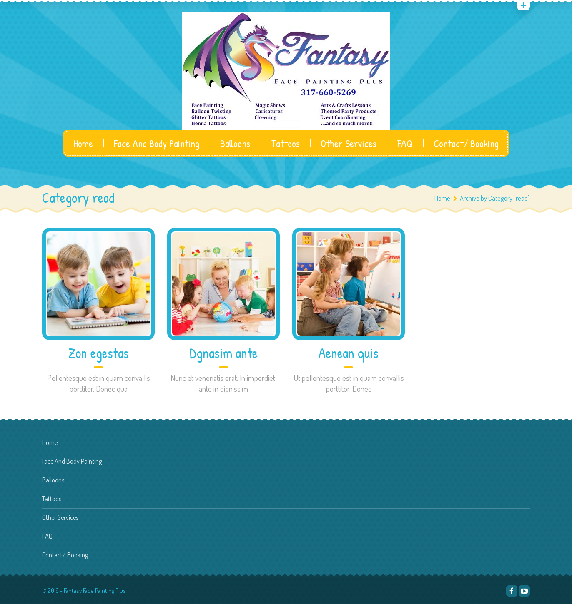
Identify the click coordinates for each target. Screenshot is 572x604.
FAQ (405, 143)
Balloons (235, 143)
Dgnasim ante (224, 353)
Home (83, 143)
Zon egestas (98, 353)
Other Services (348, 143)
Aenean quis (349, 353)
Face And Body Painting (156, 143)
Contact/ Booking (466, 143)
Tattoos (285, 143)
